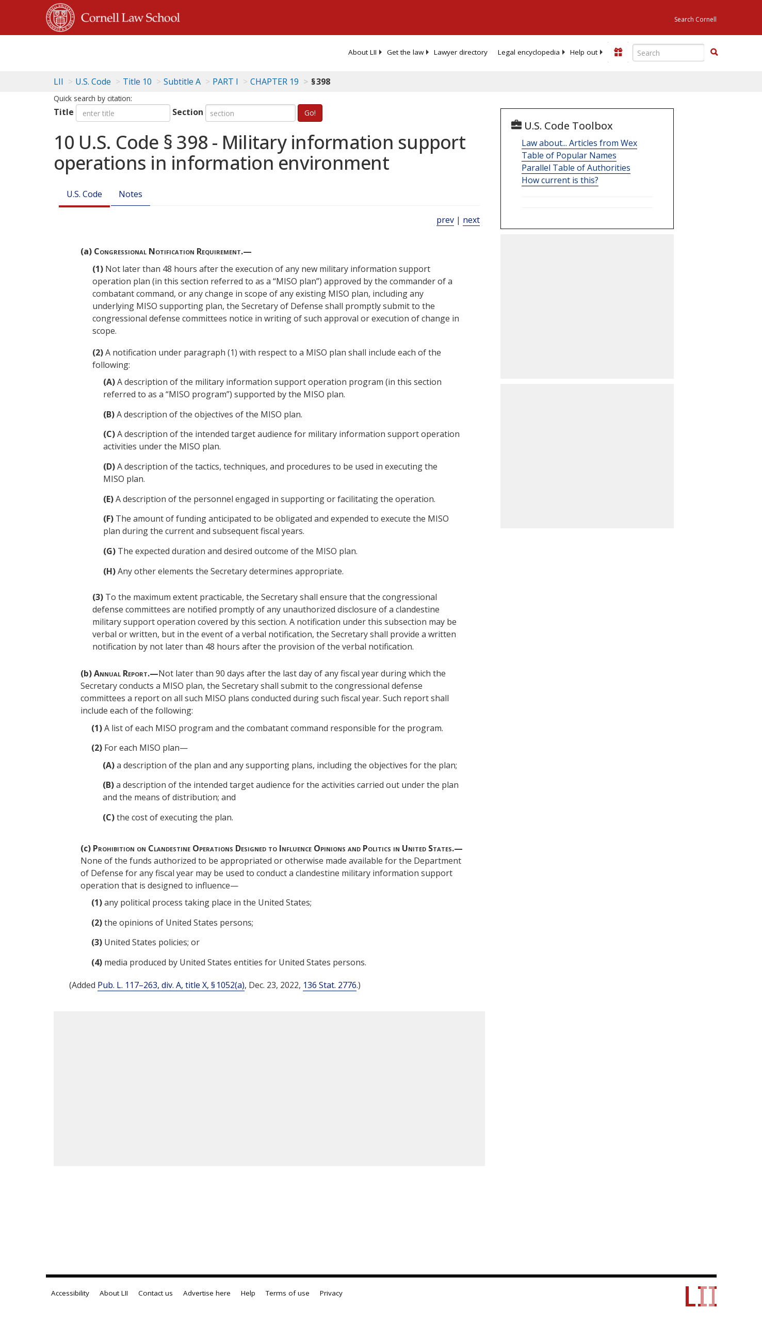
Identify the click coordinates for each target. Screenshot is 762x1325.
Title (64, 112)
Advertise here (207, 1293)
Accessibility (70, 1293)
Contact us (155, 1293)
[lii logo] (162, 52)
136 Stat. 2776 (329, 985)
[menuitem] (362, 52)
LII (58, 81)
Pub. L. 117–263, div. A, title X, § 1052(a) (171, 985)
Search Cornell (695, 19)
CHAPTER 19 (274, 81)
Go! (310, 113)
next (471, 219)
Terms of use (288, 1293)
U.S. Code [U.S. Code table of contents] (93, 81)
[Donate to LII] (618, 52)
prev (445, 219)
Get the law (405, 52)
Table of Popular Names (569, 155)
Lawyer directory (461, 52)
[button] (714, 52)
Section (187, 112)
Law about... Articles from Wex (579, 143)
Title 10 (137, 81)
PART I (225, 81)
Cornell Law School (127, 16)
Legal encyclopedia (529, 52)
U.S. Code (84, 194)
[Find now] (714, 52)
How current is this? (560, 180)
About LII (362, 52)
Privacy (331, 1293)
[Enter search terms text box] (669, 52)
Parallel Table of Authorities (576, 167)
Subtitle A (182, 81)
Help (248, 1293)
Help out (583, 52)
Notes (130, 194)
